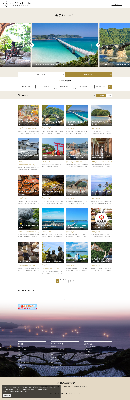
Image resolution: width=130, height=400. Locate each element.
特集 (19, 346)
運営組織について (55, 346)
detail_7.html (53, 258)
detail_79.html (77, 189)
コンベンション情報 (89, 346)
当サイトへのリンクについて (58, 354)
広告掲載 (53, 357)
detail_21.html (101, 119)
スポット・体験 (22, 349)
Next (98, 45)
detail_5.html (28, 154)
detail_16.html (101, 189)
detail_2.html (53, 119)
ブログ (19, 359)
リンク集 (53, 352)
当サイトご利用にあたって (58, 349)
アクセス (20, 365)
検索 (109, 86)
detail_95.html (101, 154)
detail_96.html (53, 154)
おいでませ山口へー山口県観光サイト (14, 2)
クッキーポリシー (12, 391)
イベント (20, 357)
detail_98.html (77, 258)
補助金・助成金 (88, 349)
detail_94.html (77, 223)
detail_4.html (53, 189)
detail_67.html (101, 258)
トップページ (22, 290)
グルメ (19, 354)
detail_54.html (77, 119)
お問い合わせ (54, 367)
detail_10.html (28, 258)
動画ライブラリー (55, 362)
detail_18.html (53, 223)
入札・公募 (87, 352)
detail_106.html (28, 119)
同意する (7, 395)
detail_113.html (101, 223)
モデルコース (21, 352)
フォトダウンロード (56, 359)
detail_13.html (28, 223)
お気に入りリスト (22, 367)
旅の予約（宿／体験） (23, 362)
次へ (71, 281)
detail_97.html (77, 154)
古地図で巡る (88, 74)
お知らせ (20, 370)
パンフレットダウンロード (58, 365)
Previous (32, 45)
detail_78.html (28, 189)
